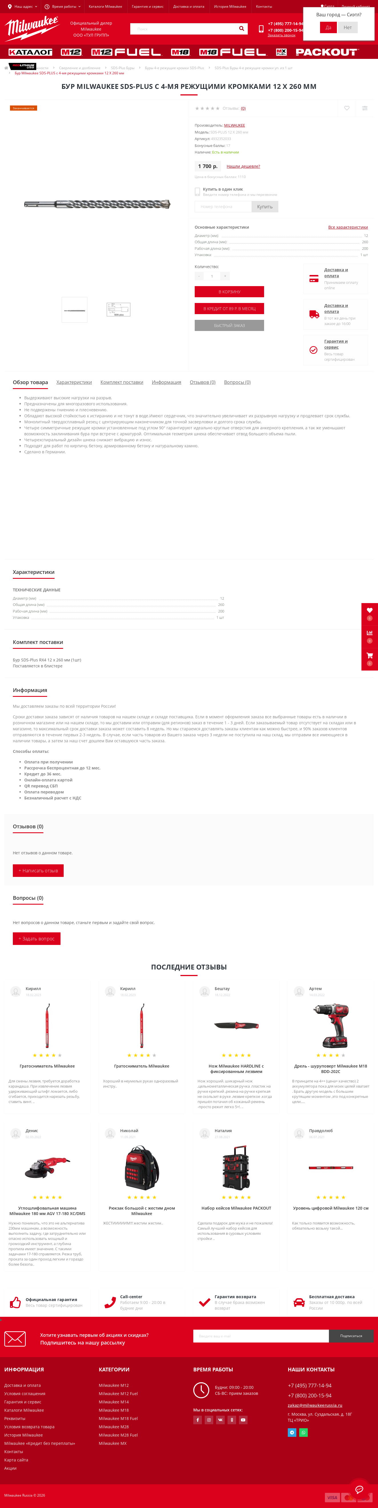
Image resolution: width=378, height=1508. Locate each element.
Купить (265, 207)
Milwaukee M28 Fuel (118, 1435)
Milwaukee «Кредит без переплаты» (39, 1443)
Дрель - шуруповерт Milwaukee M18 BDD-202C (330, 1068)
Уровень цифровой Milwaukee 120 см (331, 1208)
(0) (243, 108)
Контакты (264, 6)
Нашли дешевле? (243, 166)
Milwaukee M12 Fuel (118, 1393)
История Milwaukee (230, 6)
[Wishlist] (347, 108)
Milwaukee (234, 125)
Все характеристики (348, 227)
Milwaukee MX (112, 1443)
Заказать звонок (281, 35)
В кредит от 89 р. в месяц (230, 308)
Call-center (131, 1296)
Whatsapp (303, 1433)
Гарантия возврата (235, 1296)
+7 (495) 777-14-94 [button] (309, 1385)
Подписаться (351, 1335)
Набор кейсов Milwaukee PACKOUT (236, 1208)
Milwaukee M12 (114, 1385)
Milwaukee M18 (114, 1410)
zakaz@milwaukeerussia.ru (315, 1405)
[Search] (242, 28)
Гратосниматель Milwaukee (47, 1066)
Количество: (207, 266)
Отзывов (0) (203, 382)
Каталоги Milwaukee (105, 6)
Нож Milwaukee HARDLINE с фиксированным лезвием (236, 1068)
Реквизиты (14, 1418)
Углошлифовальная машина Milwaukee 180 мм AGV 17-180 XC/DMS (47, 1210)
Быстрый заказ (229, 325)
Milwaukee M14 (114, 1402)
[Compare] (365, 108)
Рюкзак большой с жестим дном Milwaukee (142, 1210)
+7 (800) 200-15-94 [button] (309, 1395)
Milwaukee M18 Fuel (118, 1418)
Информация (166, 382)
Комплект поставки (121, 382)
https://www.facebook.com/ (197, 1420)
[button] (369, 659)
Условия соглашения (24, 1393)
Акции (10, 1468)
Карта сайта (16, 1460)
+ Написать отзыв (38, 870)
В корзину (229, 291)
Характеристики (74, 382)
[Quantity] (211, 276)
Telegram (292, 1433)
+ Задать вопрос (37, 938)
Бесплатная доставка (332, 1296)
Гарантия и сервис (148, 6)
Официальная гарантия (51, 1299)
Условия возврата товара (29, 1426)
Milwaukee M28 (114, 1426)
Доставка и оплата (188, 6)
